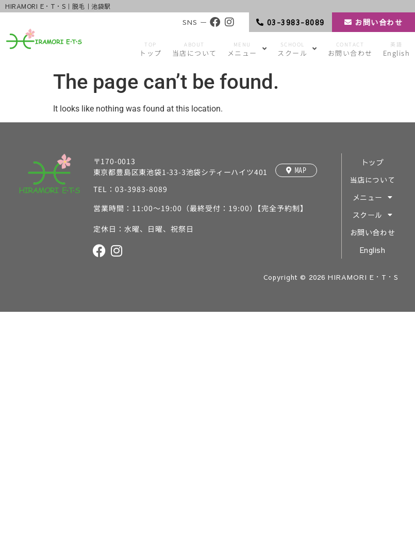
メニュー (373, 197)
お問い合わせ (372, 232)
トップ (372, 162)
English (373, 250)
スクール (373, 215)
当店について (372, 179)
